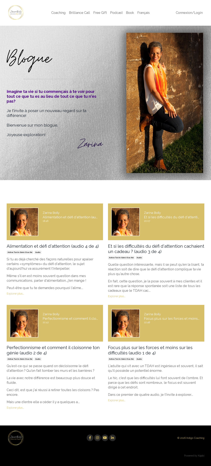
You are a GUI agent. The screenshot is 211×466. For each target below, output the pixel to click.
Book (130, 13)
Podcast (116, 13)
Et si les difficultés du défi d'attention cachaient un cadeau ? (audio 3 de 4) (150, 249)
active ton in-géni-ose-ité (20, 259)
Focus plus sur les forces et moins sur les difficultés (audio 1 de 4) (155, 355)
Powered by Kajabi (194, 461)
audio (37, 259)
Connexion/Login (189, 13)
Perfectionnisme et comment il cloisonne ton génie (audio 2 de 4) (54, 355)
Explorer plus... (15, 300)
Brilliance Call (79, 13)
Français (143, 13)
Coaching (58, 13)
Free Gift (100, 13)
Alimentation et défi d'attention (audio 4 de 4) (52, 249)
